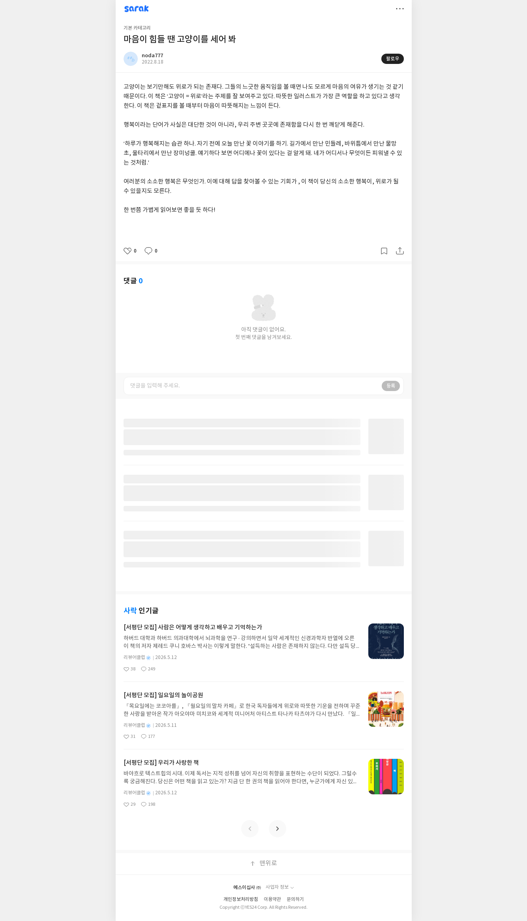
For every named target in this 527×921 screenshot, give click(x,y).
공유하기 (400, 251)
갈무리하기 (384, 251)
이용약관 (272, 899)
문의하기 (295, 899)
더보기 (400, 9)
